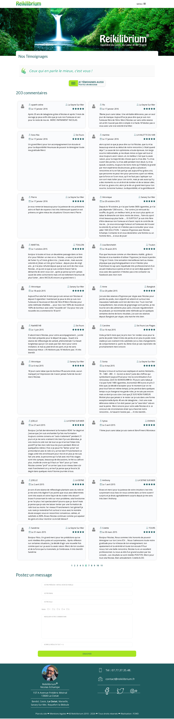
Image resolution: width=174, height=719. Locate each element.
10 (98, 565)
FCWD (136, 714)
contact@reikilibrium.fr (116, 679)
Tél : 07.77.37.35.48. (114, 671)
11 (102, 565)
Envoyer (87, 653)
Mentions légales (58, 714)
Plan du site (41, 714)
